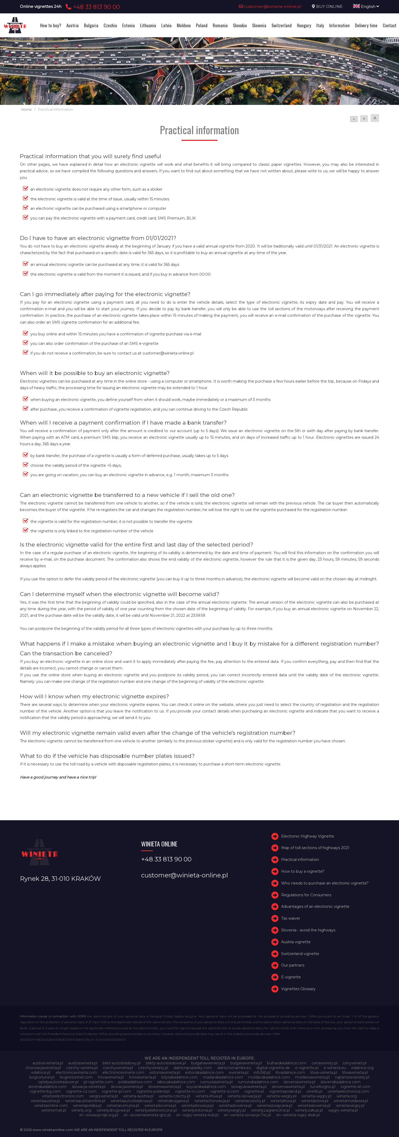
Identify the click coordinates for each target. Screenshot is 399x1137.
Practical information (300, 859)
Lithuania (148, 25)
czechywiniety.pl (153, 1067)
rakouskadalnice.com (176, 1082)
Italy (320, 25)
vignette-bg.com (45, 1091)
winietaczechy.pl (250, 1100)
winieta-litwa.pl (208, 1096)
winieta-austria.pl (138, 1096)
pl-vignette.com (98, 1082)
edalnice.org (362, 1067)
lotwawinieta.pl (142, 1077)
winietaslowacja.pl (197, 1105)
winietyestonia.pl (197, 1110)
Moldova (184, 25)
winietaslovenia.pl (160, 1105)
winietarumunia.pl (123, 1105)
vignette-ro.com (190, 1091)
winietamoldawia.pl (350, 1100)
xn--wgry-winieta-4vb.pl (197, 1115)
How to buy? (50, 25)
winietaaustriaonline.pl (85, 1100)
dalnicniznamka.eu (234, 1067)
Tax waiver (290, 918)
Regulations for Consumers (306, 895)
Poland (202, 25)
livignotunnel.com (76, 1077)
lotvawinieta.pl (111, 1077)
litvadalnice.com (290, 1072)
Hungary (304, 25)
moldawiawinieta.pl (312, 1077)
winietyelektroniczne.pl (156, 1110)
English (366, 6)
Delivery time (366, 25)
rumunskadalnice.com (258, 1082)
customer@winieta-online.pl (270, 6)
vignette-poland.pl (153, 1091)
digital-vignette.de (273, 1067)
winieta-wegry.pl (281, 1096)
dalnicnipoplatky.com (192, 1067)
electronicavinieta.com (76, 1072)
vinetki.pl (314, 1091)
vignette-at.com (355, 1086)
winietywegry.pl (231, 1110)
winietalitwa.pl (283, 1100)
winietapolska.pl (87, 1105)
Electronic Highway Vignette (307, 836)
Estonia (128, 25)
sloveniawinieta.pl (299, 1082)
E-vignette (291, 977)
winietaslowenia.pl (235, 1105)
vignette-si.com (224, 1091)
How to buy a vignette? (302, 871)
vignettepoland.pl (285, 1091)
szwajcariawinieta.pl (249, 1086)
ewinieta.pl (238, 1072)
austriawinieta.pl (82, 1063)
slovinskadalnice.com (47, 1086)
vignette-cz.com (81, 1091)
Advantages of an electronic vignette (315, 906)
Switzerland (282, 25)
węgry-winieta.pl (343, 1110)
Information (339, 25)
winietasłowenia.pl (314, 1105)
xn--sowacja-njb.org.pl (98, 1115)
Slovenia (259, 25)
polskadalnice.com (135, 1082)
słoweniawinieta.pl (288, 1086)
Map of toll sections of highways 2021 (315, 847)
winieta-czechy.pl (174, 1096)
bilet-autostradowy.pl (122, 1063)
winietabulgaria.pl (173, 1100)
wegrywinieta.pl (103, 1096)
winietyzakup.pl (309, 1110)
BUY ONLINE (329, 6)
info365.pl (262, 1072)
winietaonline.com (51, 1105)
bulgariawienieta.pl (208, 1063)
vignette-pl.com (116, 1091)
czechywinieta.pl (118, 1067)
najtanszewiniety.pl (352, 1077)
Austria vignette (296, 942)
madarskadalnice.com (223, 1077)
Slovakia (240, 25)
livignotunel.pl (42, 1077)
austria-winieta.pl (48, 1063)
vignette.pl (254, 1091)
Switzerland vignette (300, 953)
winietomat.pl (53, 1110)
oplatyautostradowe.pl (58, 1082)
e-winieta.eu (335, 1067)
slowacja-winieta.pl (88, 1086)
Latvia (166, 25)
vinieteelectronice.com (63, 1096)
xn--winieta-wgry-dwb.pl (298, 1115)
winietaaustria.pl (45, 1100)
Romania (220, 25)
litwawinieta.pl (355, 1072)
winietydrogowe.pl (113, 1110)
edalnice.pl (40, 1072)
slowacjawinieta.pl (127, 1086)
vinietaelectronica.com (348, 1091)
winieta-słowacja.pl (244, 1096)
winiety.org (81, 1110)
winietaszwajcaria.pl (274, 1105)
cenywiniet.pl (354, 1063)
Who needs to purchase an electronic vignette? (325, 883)
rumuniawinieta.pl (216, 1082)
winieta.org (347, 1096)
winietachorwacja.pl (212, 1100)
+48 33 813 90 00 (92, 6)
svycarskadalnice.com (206, 1086)
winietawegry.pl (350, 1105)
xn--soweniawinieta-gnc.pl (147, 1115)
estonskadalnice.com (204, 1072)
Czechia (110, 25)
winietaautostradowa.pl (131, 1100)
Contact (389, 25)
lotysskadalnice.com (179, 1077)
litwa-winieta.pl (323, 1072)
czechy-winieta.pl (82, 1067)
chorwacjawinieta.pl (43, 1067)
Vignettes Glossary (298, 988)
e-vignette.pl (306, 1067)
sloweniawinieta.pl (164, 1086)
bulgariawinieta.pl (246, 1063)
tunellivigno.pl (322, 1086)
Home (26, 109)
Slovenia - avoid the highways (308, 930)
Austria (72, 25)
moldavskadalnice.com (269, 1077)
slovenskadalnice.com (340, 1082)
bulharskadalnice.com (286, 1063)
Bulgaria (91, 25)
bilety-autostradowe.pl (166, 1063)
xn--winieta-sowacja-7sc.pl (247, 1115)
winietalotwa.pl (314, 1100)
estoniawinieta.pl (165, 1072)
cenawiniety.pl (324, 1063)
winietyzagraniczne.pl (270, 1110)
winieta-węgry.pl (316, 1096)
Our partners (292, 965)
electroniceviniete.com (123, 1072)
